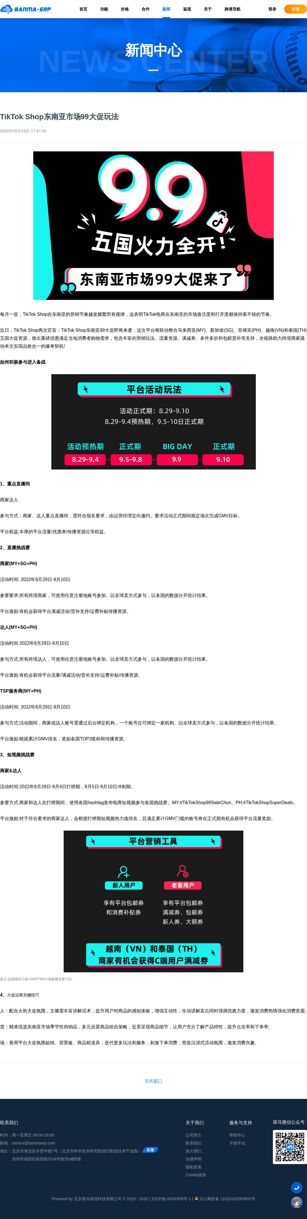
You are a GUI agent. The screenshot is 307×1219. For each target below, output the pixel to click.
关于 (208, 9)
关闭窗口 (153, 1081)
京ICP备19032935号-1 (171, 1199)
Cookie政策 (196, 1175)
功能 (104, 9)
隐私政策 (194, 1167)
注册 (296, 9)
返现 (187, 9)
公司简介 (194, 1135)
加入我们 (194, 1151)
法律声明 (194, 1159)
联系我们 (194, 1143)
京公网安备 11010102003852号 (224, 1198)
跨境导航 (232, 9)
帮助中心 (237, 1135)
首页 (83, 9)
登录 (272, 9)
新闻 (166, 9)
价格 (125, 9)
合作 (146, 9)
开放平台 (237, 1143)
